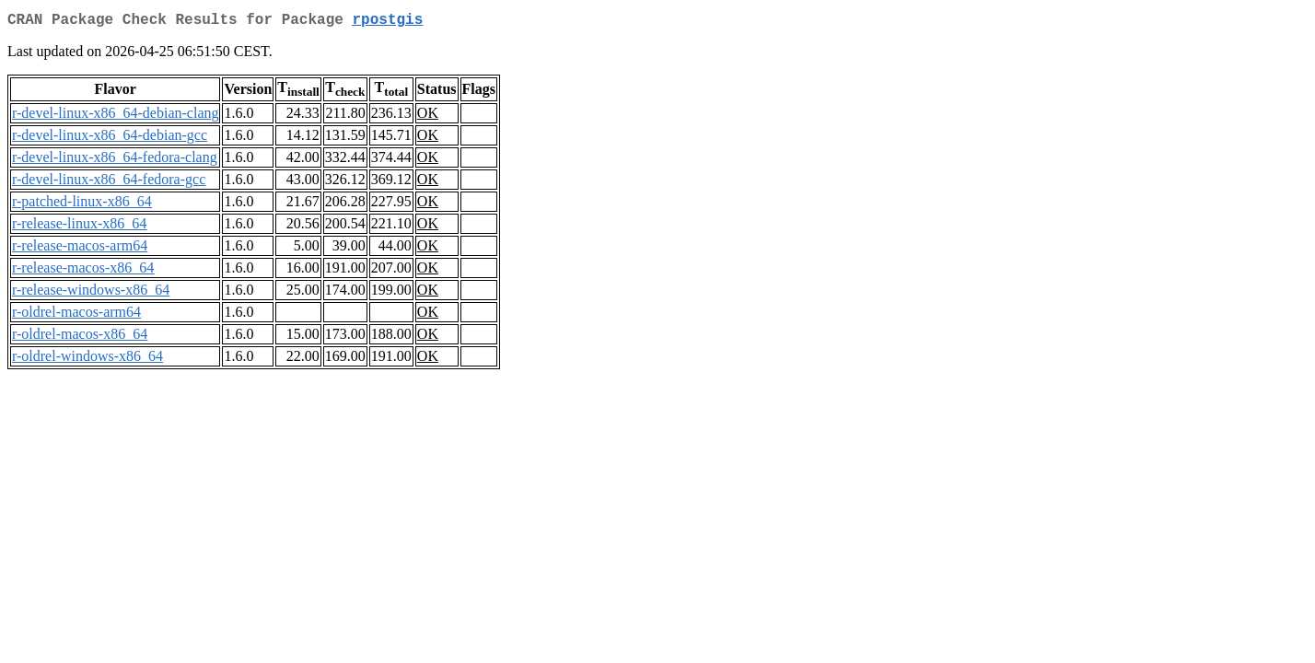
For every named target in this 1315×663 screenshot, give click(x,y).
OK (427, 116)
